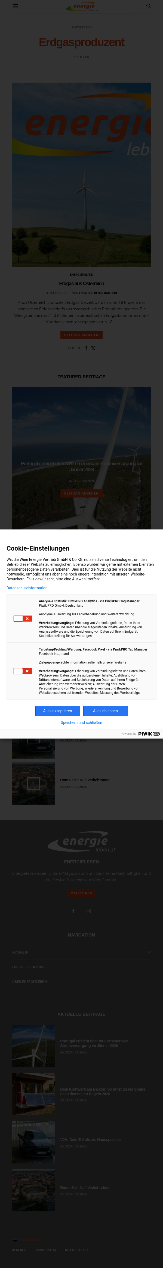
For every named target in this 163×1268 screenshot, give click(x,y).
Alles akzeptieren (57, 711)
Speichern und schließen (81, 722)
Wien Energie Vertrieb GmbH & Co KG (51, 559)
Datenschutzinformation (27, 588)
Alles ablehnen (105, 711)
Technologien (121, 559)
